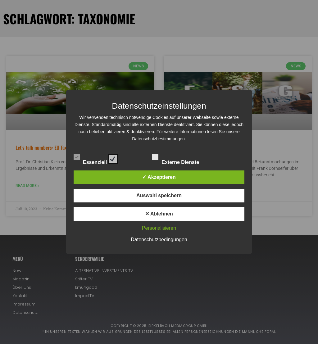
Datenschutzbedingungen (159, 239)
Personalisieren (159, 228)
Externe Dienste (181, 158)
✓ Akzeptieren (159, 177)
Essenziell (96, 158)
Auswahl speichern (159, 195)
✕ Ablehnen (159, 213)
